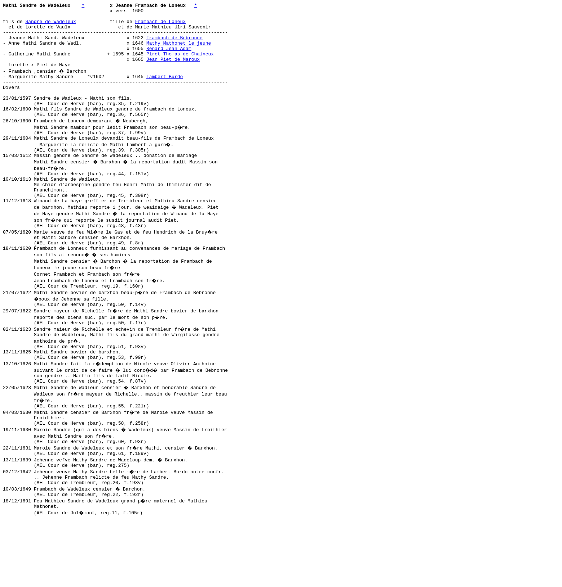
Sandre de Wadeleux (50, 25)
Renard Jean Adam (168, 58)
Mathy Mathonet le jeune (178, 51)
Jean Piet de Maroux (173, 71)
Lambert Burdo (164, 90)
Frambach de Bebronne (174, 45)
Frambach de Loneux (160, 25)
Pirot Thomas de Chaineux (180, 64)
